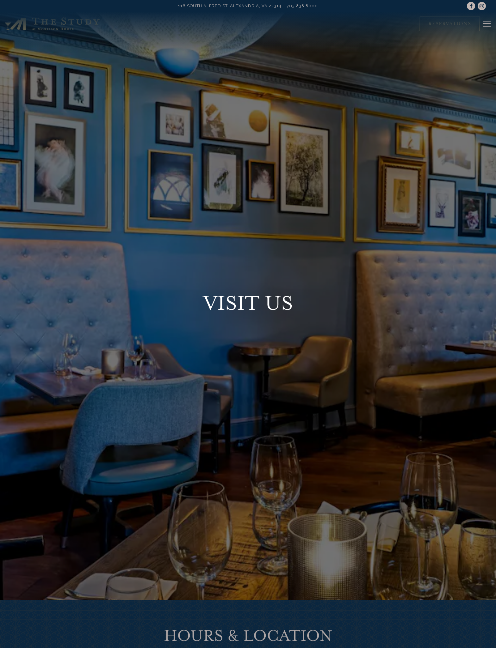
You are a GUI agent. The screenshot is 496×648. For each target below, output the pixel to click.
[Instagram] (482, 6)
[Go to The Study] (230, 6)
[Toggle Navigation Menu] (486, 23)
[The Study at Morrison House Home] (52, 23)
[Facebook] (471, 6)
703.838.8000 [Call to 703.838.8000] (302, 5)
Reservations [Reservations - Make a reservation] (449, 24)
